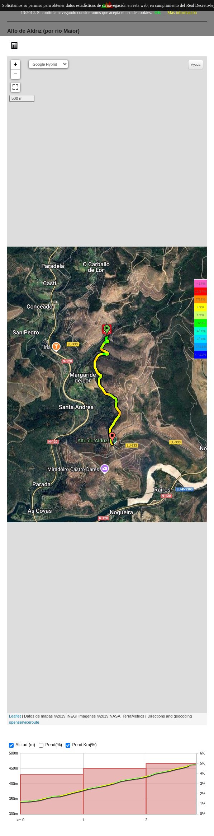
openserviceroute (24, 722)
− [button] (16, 74)
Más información (182, 12)
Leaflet (15, 716)
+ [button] (16, 64)
